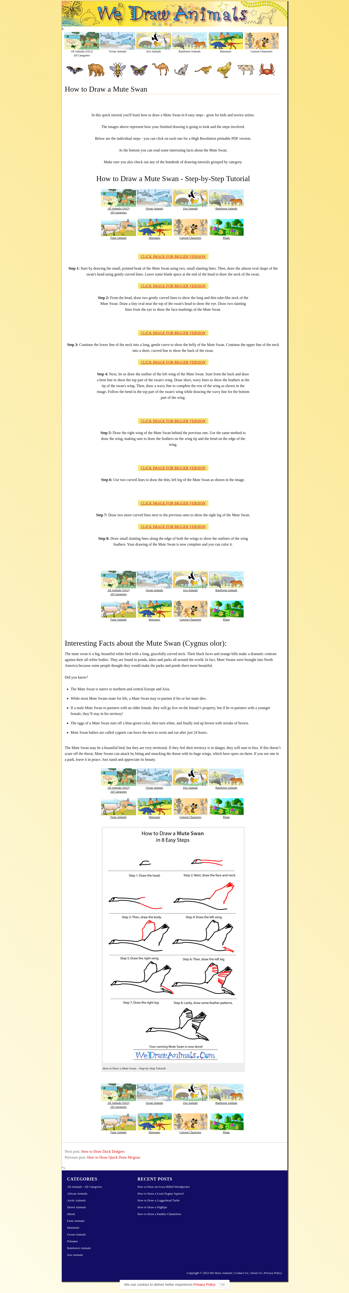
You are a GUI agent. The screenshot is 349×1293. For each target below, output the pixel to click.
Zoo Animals (153, 51)
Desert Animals (76, 1207)
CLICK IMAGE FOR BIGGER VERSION (173, 257)
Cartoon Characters (261, 51)
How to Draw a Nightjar (152, 1207)
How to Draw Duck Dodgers (103, 1151)
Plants (226, 238)
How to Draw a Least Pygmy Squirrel (160, 1193)
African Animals (77, 1193)
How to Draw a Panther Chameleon (159, 1214)
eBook (71, 1214)
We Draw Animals (221, 1273)
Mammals (73, 1227)
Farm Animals (118, 238)
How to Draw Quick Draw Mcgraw (114, 1157)
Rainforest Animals (189, 51)
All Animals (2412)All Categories (82, 53)
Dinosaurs (225, 51)
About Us (256, 1273)
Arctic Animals (76, 1200)
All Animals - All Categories (84, 1186)
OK (222, 1284)
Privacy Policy (273, 1273)
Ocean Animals (117, 51)
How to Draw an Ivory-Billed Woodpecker (163, 1186)
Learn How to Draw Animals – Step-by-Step (174, 14)
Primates (72, 1241)
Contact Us (241, 1273)
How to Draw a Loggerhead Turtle (158, 1200)
